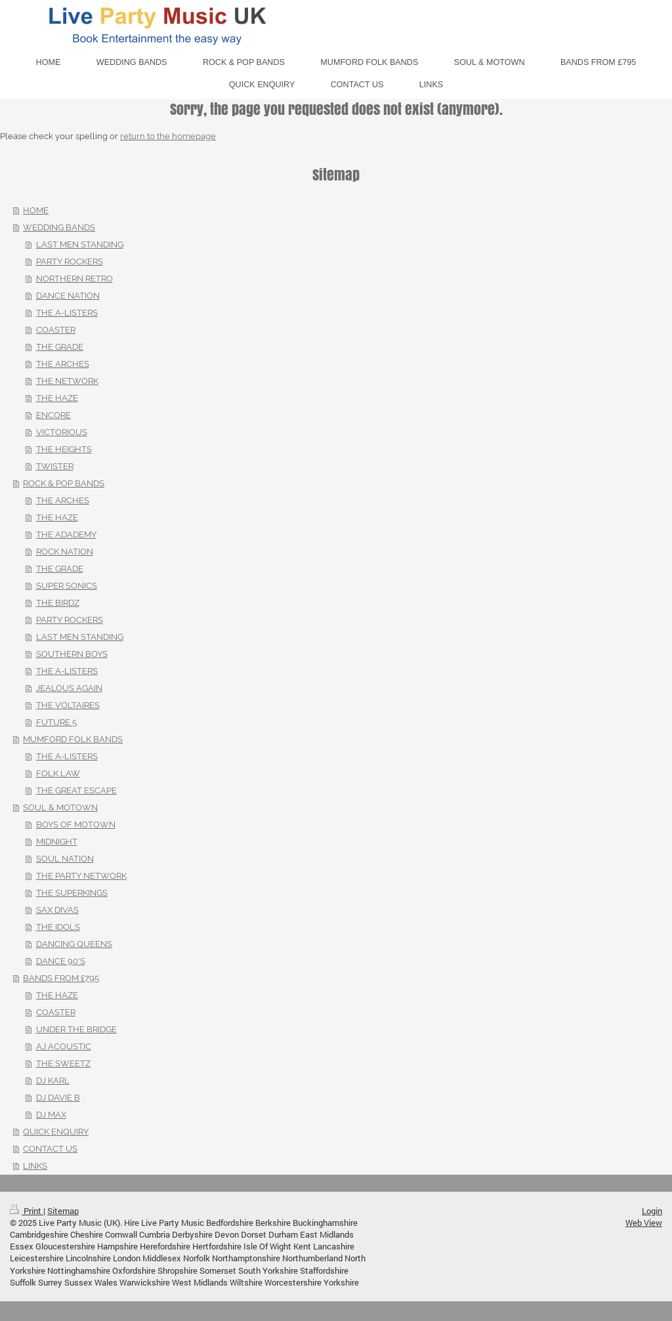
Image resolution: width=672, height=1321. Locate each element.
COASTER (55, 330)
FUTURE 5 (56, 722)
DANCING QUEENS (74, 944)
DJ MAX (51, 1115)
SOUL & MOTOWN (60, 807)
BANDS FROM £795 (61, 978)
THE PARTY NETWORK (81, 876)
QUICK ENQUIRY (56, 1132)
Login (652, 1211)
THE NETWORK (67, 381)
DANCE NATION (68, 296)
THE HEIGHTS (64, 449)
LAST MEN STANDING (79, 244)
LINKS (35, 1166)
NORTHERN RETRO (74, 278)
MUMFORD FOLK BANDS (73, 739)
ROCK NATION (64, 551)
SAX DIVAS (57, 910)
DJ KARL (53, 1080)
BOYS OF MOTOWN (76, 824)
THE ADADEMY (66, 534)
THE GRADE (59, 347)
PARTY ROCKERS (69, 261)
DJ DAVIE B (58, 1097)
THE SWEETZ (63, 1063)
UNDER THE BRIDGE (76, 1029)
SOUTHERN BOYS (72, 654)
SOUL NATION (65, 859)
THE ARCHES (62, 364)
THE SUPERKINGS (72, 893)
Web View (643, 1222)
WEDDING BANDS (59, 227)
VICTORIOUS (61, 432)
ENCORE (53, 415)
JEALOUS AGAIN (69, 688)
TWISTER (55, 466)
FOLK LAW (58, 773)
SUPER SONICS (66, 586)
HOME (36, 210)
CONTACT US (50, 1149)
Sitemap (63, 1211)
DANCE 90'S (60, 961)
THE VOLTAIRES (68, 705)
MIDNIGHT (56, 842)
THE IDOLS (58, 927)
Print (26, 1211)
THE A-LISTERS (67, 313)
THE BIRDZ (57, 603)
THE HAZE (57, 398)
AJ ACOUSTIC (63, 1046)
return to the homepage (168, 136)
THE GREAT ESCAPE (76, 790)
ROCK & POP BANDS (63, 483)
